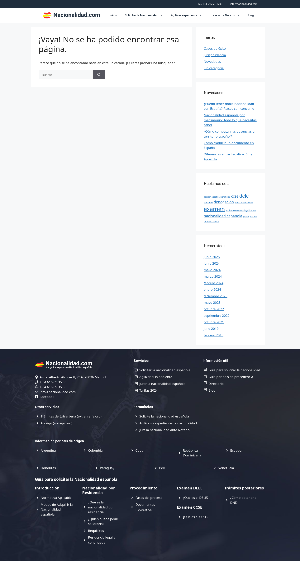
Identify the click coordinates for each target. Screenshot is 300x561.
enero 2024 (212, 289)
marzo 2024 (213, 276)
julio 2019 (211, 328)
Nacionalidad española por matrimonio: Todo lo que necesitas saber (230, 120)
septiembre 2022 (217, 315)
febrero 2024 (213, 283)
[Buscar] (99, 74)
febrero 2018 (213, 335)
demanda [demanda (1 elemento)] (208, 202)
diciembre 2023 (215, 296)
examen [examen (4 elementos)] (214, 209)
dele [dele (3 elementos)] (244, 196)
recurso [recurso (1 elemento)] (253, 216)
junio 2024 (212, 263)
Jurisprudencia (215, 55)
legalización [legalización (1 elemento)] (250, 210)
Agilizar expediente (188, 15)
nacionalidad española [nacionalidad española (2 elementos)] (223, 216)
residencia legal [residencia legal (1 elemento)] (211, 221)
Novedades (212, 61)
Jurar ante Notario (227, 15)
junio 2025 (212, 257)
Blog (251, 15)
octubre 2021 (214, 322)
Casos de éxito (215, 48)
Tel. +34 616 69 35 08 (210, 4)
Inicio (113, 15)
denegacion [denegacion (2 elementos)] (224, 202)
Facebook (47, 396)
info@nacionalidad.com (243, 4)
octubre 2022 (214, 309)
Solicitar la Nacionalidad (146, 15)
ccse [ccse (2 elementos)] (234, 196)
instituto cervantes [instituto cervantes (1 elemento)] (235, 210)
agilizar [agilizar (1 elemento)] (207, 197)
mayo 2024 (212, 270)
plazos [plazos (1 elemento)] (246, 216)
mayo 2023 (212, 302)
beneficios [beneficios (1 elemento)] (225, 197)
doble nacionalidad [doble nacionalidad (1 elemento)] (244, 202)
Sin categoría (214, 68)
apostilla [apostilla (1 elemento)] (216, 197)
